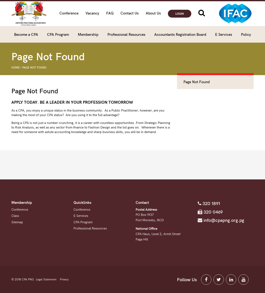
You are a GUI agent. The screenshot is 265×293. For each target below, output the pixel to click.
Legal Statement (46, 279)
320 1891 (210, 204)
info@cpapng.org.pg (223, 220)
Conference (68, 13)
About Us (153, 13)
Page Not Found (34, 67)
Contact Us (129, 13)
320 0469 (212, 212)
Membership (88, 34)
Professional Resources (126, 34)
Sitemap (17, 222)
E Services (223, 34)
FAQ (110, 13)
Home (15, 67)
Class (15, 216)
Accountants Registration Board (180, 34)
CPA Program (58, 34)
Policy (246, 34)
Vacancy (92, 13)
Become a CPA (26, 34)
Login (179, 14)
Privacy (64, 279)
